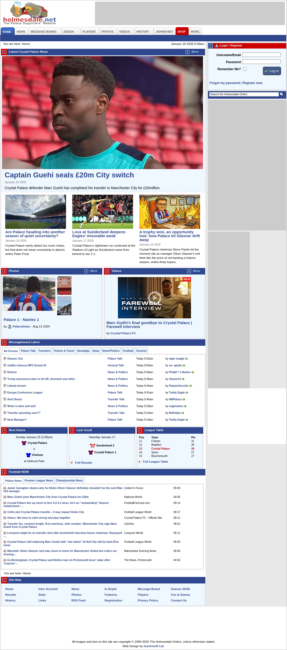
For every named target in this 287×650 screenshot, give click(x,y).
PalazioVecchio (179, 385)
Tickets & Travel (63, 350)
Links (42, 600)
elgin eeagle (176, 358)
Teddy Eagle (177, 392)
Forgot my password (225, 83)
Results (10, 594)
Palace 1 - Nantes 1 (21, 319)
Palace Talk (28, 350)
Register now (252, 83)
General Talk (116, 365)
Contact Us (179, 600)
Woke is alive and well (21, 406)
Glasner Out (15, 358)
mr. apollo (175, 365)
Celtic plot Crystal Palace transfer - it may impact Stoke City (45, 512)
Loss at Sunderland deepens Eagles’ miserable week (98, 234)
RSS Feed (78, 600)
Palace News (13, 480)
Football (128, 350)
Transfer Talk (116, 399)
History (10, 600)
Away (95, 350)
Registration (113, 600)
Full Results (83, 462)
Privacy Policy (148, 600)
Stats (42, 594)
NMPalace (175, 399)
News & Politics (118, 372)
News (75, 589)
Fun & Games (180, 594)
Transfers (44, 350)
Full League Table (155, 461)
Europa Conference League (25, 392)
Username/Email (228, 55)
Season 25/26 (180, 589)
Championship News (69, 480)
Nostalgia (83, 350)
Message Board (149, 589)
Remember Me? (229, 69)
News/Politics (111, 350)
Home (9, 589)
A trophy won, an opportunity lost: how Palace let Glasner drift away (169, 236)
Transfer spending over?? (23, 413)
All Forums (11, 351)
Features (111, 594)
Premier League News (39, 480)
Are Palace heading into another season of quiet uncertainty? (35, 234)
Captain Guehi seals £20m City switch (69, 175)
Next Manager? (17, 419)
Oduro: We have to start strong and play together (38, 517)
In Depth (111, 589)
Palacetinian (21, 326)
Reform (12, 372)
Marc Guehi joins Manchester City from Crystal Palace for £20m (48, 497)
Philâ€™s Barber (180, 372)
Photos (76, 594)
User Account (48, 589)
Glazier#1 (175, 379)
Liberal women (16, 385)
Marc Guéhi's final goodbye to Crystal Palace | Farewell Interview (149, 324)
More (195, 51)
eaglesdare (176, 406)
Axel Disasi (14, 399)
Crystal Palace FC (123, 333)
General (141, 350)
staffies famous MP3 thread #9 (26, 365)
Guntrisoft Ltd (154, 646)
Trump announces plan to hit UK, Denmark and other (41, 379)
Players (143, 594)
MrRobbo (175, 413)
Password (233, 62)
